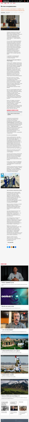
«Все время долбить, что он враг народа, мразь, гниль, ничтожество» (4, 403)
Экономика (19, 12)
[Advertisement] (14, 255)
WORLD (20, 1)
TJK (14, 1)
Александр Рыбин (3, 12)
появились (18, 168)
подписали (14, 36)
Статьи (5, 3)
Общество (22, 12)
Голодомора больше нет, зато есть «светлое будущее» (13, 403)
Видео (8, 3)
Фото (11, 3)
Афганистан (11, 12)
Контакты (3, 419)
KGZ (12, 1)
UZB (18, 1)
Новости (2, 3)
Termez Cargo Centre (14, 126)
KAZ (10, 1)
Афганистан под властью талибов (5, 13)
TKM (16, 1)
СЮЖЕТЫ (14, 3)
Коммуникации (15, 12)
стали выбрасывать (14, 201)
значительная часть (11, 122)
